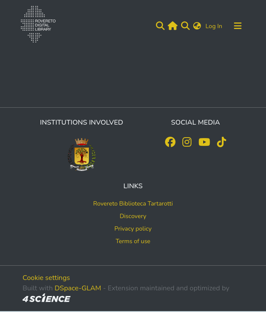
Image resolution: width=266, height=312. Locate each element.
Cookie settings (46, 278)
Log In (214, 26)
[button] (197, 26)
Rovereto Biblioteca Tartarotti (133, 203)
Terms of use (133, 241)
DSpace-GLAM (78, 288)
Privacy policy (133, 229)
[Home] (36, 25)
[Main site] (172, 26)
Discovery (133, 216)
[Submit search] (160, 26)
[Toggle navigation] (238, 26)
